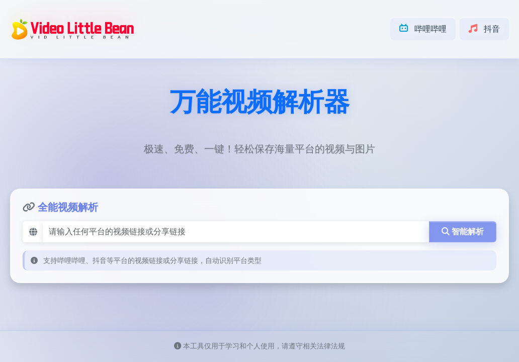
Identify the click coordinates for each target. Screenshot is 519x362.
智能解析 (463, 231)
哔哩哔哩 (423, 29)
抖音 (484, 29)
